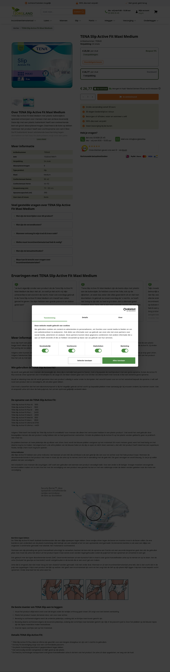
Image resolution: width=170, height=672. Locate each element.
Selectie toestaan (84, 360)
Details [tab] (85, 317)
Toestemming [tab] (49, 318)
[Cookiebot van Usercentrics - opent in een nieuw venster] (125, 309)
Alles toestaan (119, 360)
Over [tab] (120, 317)
